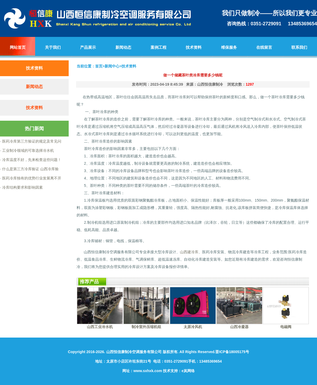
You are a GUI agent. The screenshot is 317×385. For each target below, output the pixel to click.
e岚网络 (188, 371)
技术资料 (34, 107)
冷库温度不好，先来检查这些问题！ (31, 160)
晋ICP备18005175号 (232, 352)
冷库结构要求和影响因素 (22, 187)
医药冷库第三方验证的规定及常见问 (31, 141)
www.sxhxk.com (147, 371)
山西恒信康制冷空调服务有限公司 (134, 352)
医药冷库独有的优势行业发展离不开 (31, 178)
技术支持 (170, 371)
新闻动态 (34, 86)
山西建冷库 (189, 252)
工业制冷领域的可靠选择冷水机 (27, 150)
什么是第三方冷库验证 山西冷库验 (30, 169)
